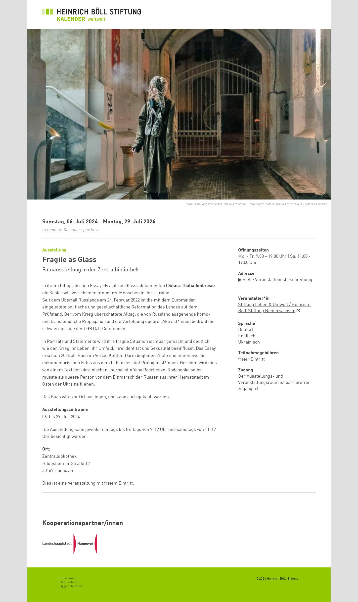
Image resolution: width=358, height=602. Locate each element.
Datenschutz (68, 582)
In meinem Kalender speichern (71, 230)
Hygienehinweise (71, 586)
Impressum (68, 578)
